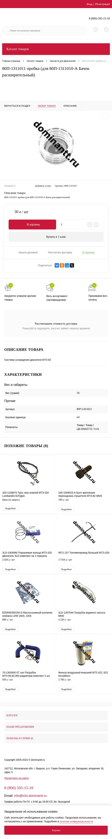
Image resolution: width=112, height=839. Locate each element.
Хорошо (56, 830)
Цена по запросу (28, 501)
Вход (89, 4)
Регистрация (102, 4)
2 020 (28, 562)
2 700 (84, 682)
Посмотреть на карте (16, 778)
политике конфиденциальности (76, 821)
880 (28, 622)
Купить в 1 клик (56, 236)
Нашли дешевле (28, 252)
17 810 (84, 562)
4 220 (84, 622)
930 (28, 682)
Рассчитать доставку (60, 252)
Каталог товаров (56, 49)
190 (84, 502)
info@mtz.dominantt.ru (30, 796)
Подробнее (10, 508)
